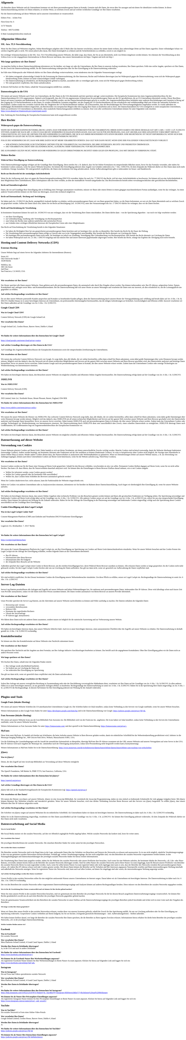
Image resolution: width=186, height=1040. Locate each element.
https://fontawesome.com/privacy (113, 726)
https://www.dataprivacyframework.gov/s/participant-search (24, 111)
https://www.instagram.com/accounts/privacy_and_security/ (23, 1001)
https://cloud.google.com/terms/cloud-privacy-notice (21, 340)
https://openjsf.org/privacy (11, 780)
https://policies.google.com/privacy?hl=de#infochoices (22, 1037)
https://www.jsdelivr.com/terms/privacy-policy (18, 408)
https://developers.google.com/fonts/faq (62, 711)
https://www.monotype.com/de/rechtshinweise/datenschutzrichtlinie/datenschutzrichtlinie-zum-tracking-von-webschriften (105, 748)
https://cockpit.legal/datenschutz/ (13, 540)
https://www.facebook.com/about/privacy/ (17, 955)
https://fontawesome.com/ (55, 726)
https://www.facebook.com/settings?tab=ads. (18, 963)
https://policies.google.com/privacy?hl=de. (129, 711)
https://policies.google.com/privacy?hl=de (17, 1031)
